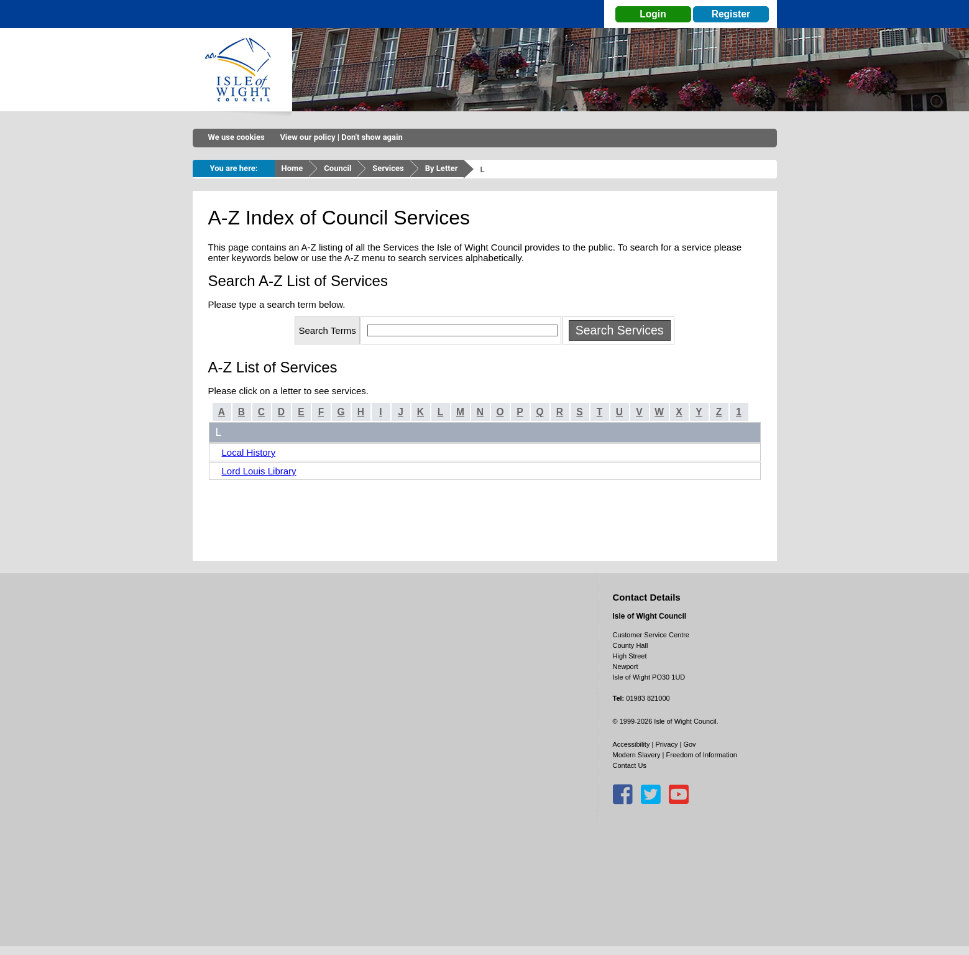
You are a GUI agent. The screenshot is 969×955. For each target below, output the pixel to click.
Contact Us (629, 765)
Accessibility (631, 744)
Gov (689, 744)
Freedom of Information (701, 755)
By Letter (441, 168)
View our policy (307, 137)
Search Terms (327, 330)
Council (337, 168)
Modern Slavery (637, 755)
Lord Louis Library (259, 471)
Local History (249, 452)
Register (731, 14)
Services (387, 168)
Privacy (666, 744)
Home (292, 168)
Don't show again (371, 137)
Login (653, 14)
